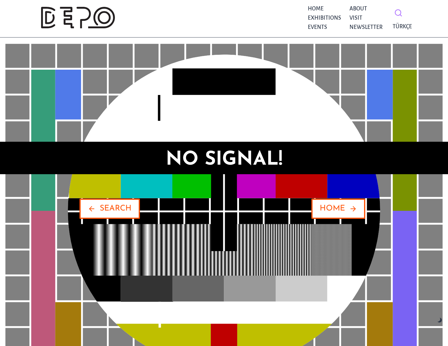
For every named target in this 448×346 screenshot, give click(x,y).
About (358, 9)
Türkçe (401, 26)
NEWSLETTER (366, 27)
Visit (355, 18)
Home (316, 9)
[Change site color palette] (440, 320)
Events (317, 27)
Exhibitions (324, 18)
